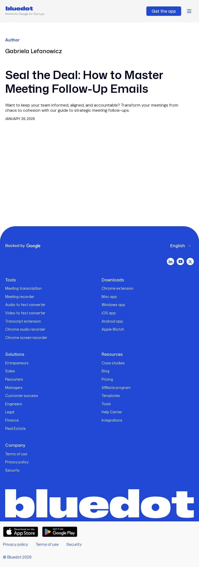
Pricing (107, 379)
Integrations (112, 420)
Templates (111, 395)
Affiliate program (116, 387)
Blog (105, 370)
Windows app (113, 304)
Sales (10, 370)
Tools (106, 403)
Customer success (21, 395)
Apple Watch (113, 329)
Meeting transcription (23, 288)
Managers (14, 387)
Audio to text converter (25, 304)
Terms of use (16, 453)
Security (12, 470)
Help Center (112, 411)
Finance (12, 420)
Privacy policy (17, 461)
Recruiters (14, 379)
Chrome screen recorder (26, 337)
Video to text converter (25, 312)
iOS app (109, 312)
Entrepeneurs (17, 362)
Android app (112, 321)
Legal (9, 411)
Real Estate (15, 428)
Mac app (109, 296)
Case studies (113, 362)
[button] (189, 11)
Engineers (13, 403)
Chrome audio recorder (25, 329)
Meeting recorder (19, 296)
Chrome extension (117, 288)
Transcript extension (23, 321)
